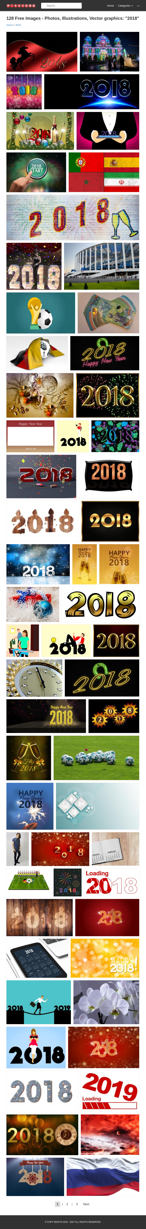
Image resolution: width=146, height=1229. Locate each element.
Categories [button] (125, 5)
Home (110, 5)
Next (86, 1204)
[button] (138, 5)
